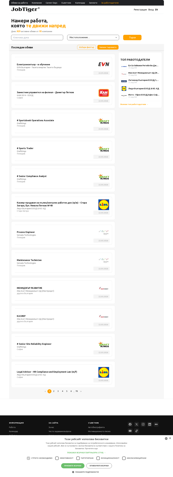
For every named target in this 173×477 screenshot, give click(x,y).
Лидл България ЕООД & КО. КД (143, 88)
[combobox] (166, 438)
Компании (37, 3)
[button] (86, 452)
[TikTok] (136, 430)
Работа (12, 427)
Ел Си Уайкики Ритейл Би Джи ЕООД (143, 65)
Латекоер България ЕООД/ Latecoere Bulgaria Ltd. (143, 80)
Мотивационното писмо (99, 431)
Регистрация (140, 9)
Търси (132, 37)
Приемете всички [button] (72, 466)
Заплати (93, 3)
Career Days (51, 3)
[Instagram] (143, 424)
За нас (51, 427)
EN (156, 9)
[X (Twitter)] (136, 424)
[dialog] (86, 456)
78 (77, 391)
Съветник (66, 3)
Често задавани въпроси (60, 431)
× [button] (170, 438)
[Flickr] (156, 424)
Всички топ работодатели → (134, 104)
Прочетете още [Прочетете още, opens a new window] (91, 448)
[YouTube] (130, 430)
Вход (151, 9)
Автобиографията (96, 427)
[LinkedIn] (149, 424)
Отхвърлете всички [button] (99, 466)
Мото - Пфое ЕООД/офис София (143, 95)
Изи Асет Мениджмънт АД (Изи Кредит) (143, 73)
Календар (80, 3)
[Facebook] (130, 424)
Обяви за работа (19, 3)
